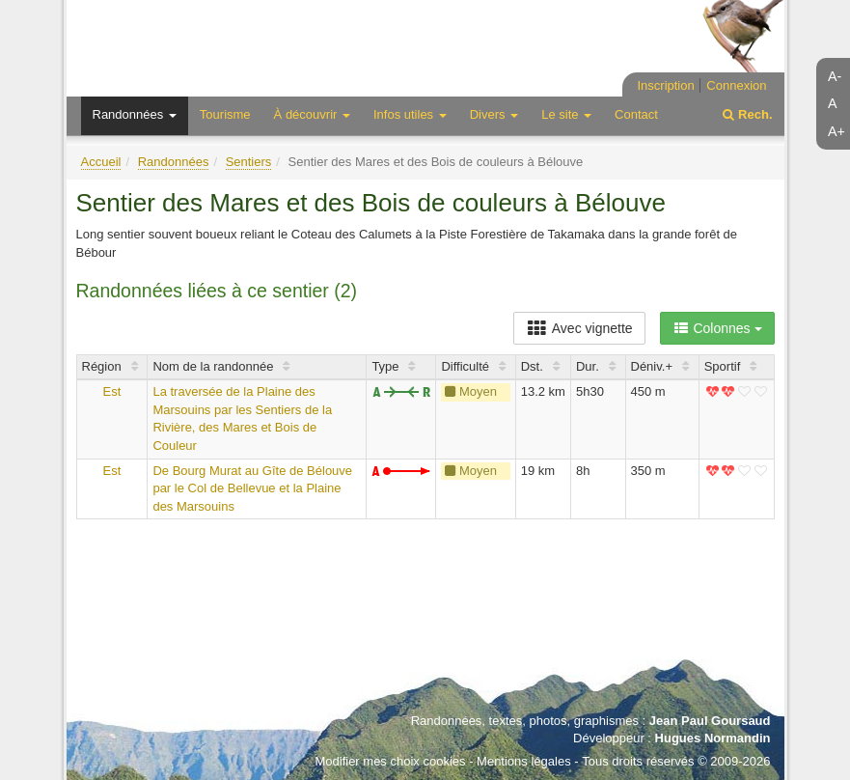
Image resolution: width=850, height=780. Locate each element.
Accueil (101, 161)
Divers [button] (494, 114)
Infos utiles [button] (410, 114)
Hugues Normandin (713, 738)
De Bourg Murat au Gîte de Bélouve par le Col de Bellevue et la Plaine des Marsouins (252, 488)
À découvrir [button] (312, 114)
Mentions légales (524, 761)
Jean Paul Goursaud (710, 720)
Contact (636, 114)
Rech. (747, 114)
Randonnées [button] (135, 114)
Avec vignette (579, 328)
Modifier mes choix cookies (390, 761)
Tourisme (225, 114)
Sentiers (249, 161)
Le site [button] (566, 114)
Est (112, 391)
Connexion (736, 85)
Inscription (665, 85)
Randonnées (173, 161)
